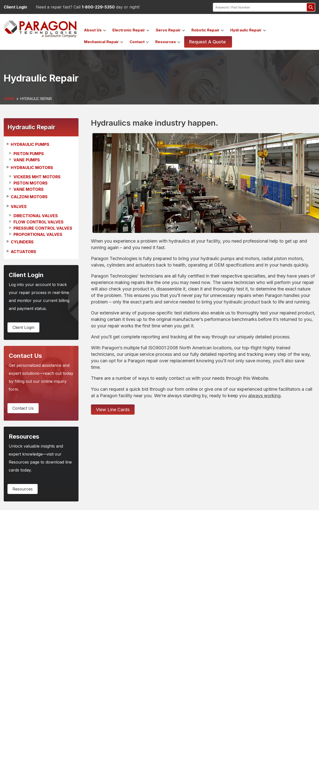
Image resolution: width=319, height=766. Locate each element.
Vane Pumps (26, 160)
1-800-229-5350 (98, 6)
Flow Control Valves (38, 221)
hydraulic (246, 30)
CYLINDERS (22, 242)
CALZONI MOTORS (29, 196)
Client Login (15, 6)
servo (168, 30)
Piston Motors (30, 183)
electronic (128, 30)
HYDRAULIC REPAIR (36, 98)
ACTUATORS (23, 251)
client (23, 327)
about (93, 30)
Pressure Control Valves (42, 228)
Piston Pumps (28, 153)
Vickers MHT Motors (37, 176)
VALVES (19, 206)
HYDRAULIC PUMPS (30, 144)
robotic (205, 30)
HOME (9, 98)
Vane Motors (28, 189)
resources (22, 488)
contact (137, 41)
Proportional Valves (37, 234)
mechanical (101, 41)
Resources (165, 41)
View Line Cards (113, 409)
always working (264, 395)
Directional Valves (35, 215)
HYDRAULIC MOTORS (32, 167)
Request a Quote (207, 41)
